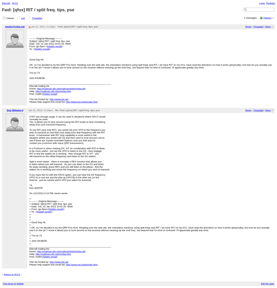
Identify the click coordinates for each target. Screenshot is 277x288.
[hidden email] (54, 46)
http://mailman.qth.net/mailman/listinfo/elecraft (61, 88)
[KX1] (15, 3)
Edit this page (267, 284)
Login (262, 3)
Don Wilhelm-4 (15, 110)
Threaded (37, 18)
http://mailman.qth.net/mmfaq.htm (53, 91)
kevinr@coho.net (15, 26)
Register (270, 3)
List (23, 18)
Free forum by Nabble (13, 284)
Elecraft (6, 3)
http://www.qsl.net (59, 99)
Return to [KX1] (12, 274)
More (268, 26)
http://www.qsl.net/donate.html (82, 102)
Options (267, 18)
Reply (248, 26)
